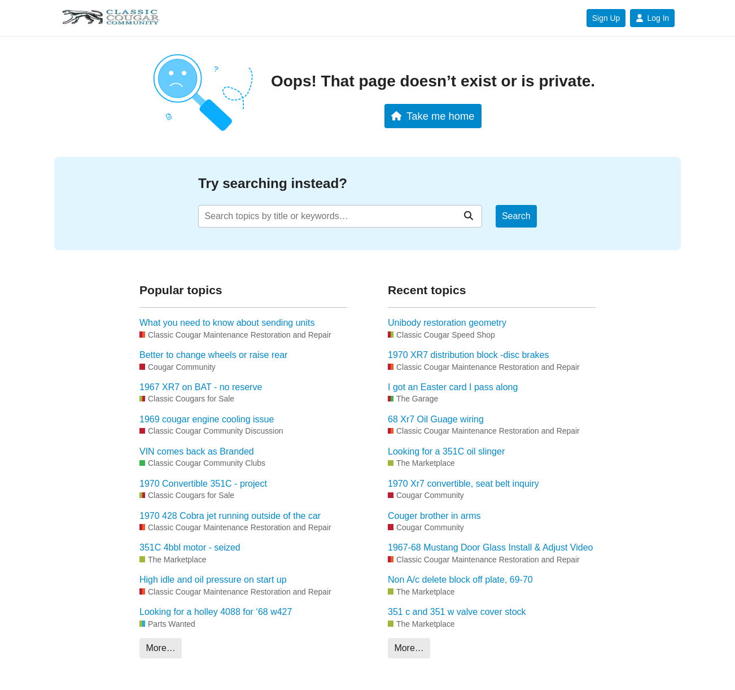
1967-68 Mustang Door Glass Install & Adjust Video (490, 547)
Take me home (432, 116)
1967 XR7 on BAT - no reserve (200, 387)
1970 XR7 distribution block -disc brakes (468, 355)
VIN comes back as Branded (196, 451)
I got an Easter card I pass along (453, 387)
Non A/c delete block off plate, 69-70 (460, 579)
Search (516, 216)
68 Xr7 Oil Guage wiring (436, 419)
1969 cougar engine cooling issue (206, 419)
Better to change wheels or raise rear (213, 355)
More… (160, 648)
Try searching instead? (272, 183)
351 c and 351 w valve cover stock (457, 612)
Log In (652, 18)
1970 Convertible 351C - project (203, 483)
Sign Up (606, 18)
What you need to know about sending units (226, 322)
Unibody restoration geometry (447, 322)
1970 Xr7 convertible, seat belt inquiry (463, 483)
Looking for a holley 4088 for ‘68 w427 (215, 612)
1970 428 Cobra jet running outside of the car (230, 516)
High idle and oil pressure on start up (213, 579)
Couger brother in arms (434, 516)
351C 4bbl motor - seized (189, 547)
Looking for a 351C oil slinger (446, 451)
